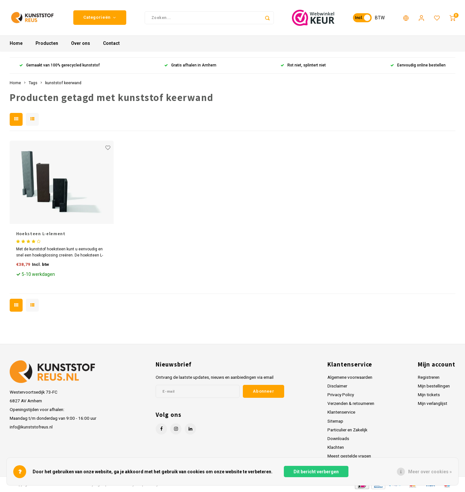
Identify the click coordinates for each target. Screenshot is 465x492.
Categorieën (99, 17)
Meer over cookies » (430, 471)
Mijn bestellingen (434, 385)
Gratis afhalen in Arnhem (190, 65)
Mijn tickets (429, 394)
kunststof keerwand (63, 82)
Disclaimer (337, 385)
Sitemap (335, 421)
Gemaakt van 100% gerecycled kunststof (59, 65)
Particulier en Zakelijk (347, 429)
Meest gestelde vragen (349, 455)
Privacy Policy (340, 394)
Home (16, 43)
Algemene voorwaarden (349, 377)
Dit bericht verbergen (316, 471)
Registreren (428, 377)
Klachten (335, 447)
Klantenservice (341, 412)
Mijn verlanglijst (432, 403)
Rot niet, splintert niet (303, 65)
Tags (33, 82)
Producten (47, 43)
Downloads (338, 438)
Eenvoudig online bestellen (418, 65)
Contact (111, 43)
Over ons (80, 43)
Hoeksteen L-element (41, 233)
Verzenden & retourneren (350, 403)
